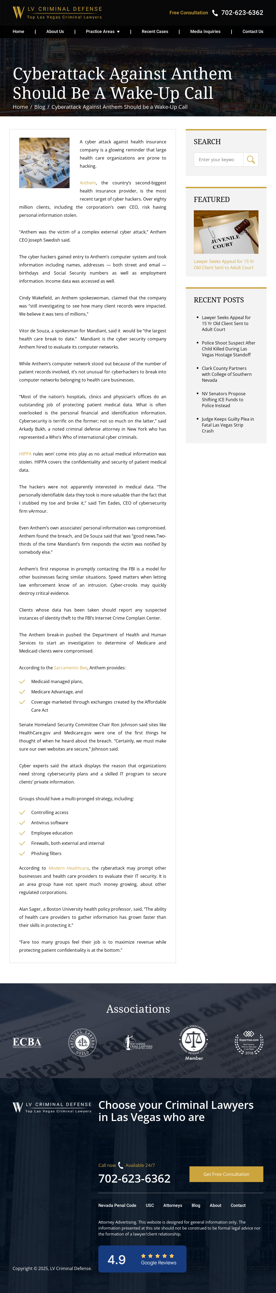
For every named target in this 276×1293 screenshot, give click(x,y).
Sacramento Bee (70, 668)
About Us (55, 32)
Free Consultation (189, 12)
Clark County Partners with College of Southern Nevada (227, 374)
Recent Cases (155, 32)
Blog (196, 1205)
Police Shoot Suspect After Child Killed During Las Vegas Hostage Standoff (229, 349)
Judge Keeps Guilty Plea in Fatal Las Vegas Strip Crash (228, 425)
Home (18, 32)
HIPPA (25, 454)
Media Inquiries (205, 32)
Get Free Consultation (226, 1174)
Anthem (88, 183)
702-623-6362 (134, 1178)
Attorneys (172, 1205)
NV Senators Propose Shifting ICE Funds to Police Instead (224, 400)
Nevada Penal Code (117, 1205)
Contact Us (253, 32)
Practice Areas (100, 32)
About (215, 1205)
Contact (238, 1205)
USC (150, 1205)
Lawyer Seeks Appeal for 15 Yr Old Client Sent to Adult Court (224, 264)
